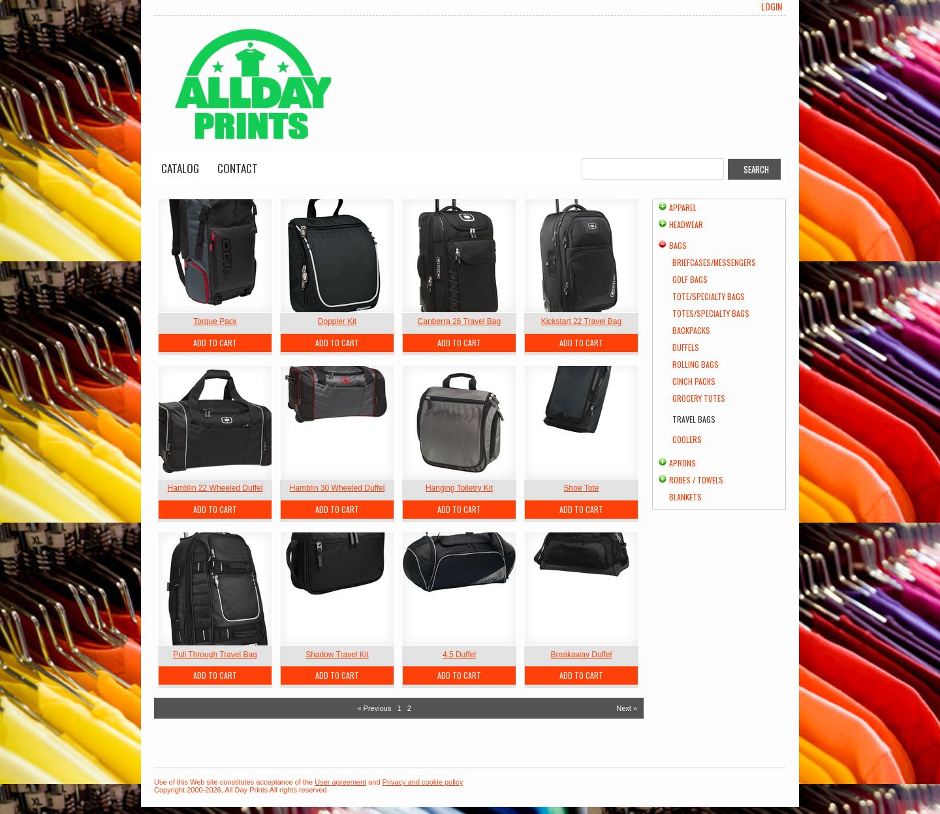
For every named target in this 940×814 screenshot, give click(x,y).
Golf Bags (690, 279)
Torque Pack (215, 321)
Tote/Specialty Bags (708, 296)
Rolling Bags (695, 364)
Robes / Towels (696, 479)
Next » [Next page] (626, 708)
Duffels (685, 347)
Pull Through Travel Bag (215, 654)
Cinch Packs (693, 381)
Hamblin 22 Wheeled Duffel (215, 488)
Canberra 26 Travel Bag (459, 321)
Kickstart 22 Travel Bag (581, 321)
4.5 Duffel (459, 654)
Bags (678, 245)
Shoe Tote (581, 488)
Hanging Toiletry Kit (459, 488)
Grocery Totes (698, 398)
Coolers (687, 439)
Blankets (685, 496)
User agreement (340, 782)
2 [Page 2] (409, 708)
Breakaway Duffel (581, 654)
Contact (237, 168)
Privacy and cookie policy (423, 782)
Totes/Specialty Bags (710, 313)
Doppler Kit (337, 321)
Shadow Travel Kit (337, 654)
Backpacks (691, 330)
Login (771, 6)
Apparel (683, 207)
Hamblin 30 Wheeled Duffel (337, 488)
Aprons (682, 462)
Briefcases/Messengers (714, 262)
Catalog (180, 168)
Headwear (686, 224)
